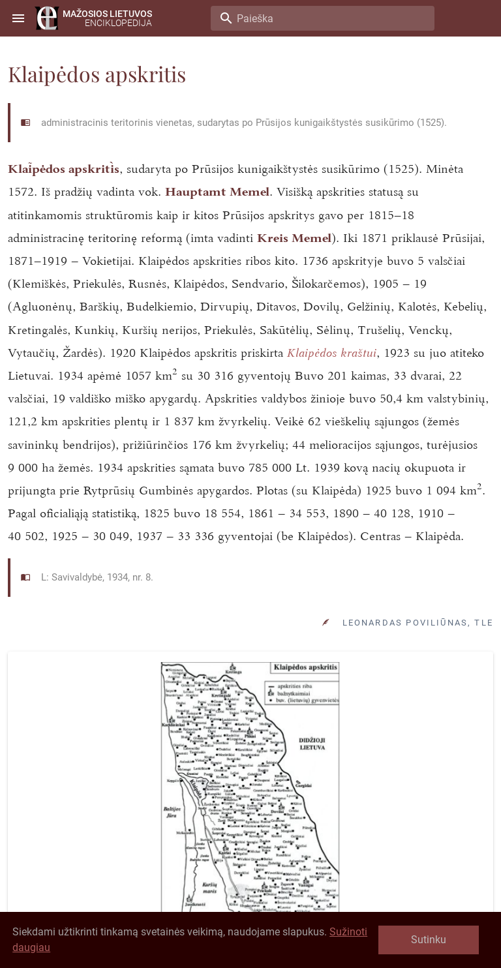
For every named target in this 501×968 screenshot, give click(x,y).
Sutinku (428, 939)
